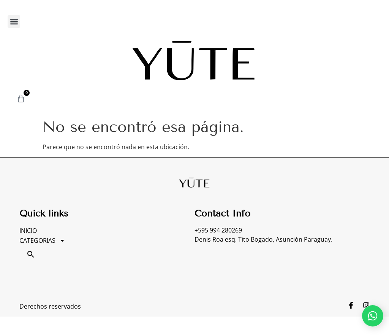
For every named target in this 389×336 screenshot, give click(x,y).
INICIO (28, 230)
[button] (14, 21)
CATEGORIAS (42, 240)
